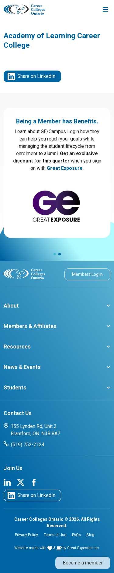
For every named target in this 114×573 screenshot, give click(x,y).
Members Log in (87, 274)
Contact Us (18, 413)
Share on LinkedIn (31, 76)
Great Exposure (65, 168)
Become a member (83, 563)
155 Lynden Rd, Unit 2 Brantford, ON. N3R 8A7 (32, 429)
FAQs (76, 535)
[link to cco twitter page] (20, 482)
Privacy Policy (26, 535)
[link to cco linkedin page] (7, 482)
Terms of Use (55, 535)
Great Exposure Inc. (83, 548)
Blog (90, 535)
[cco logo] (24, 273)
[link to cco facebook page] (34, 482)
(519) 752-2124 (24, 444)
